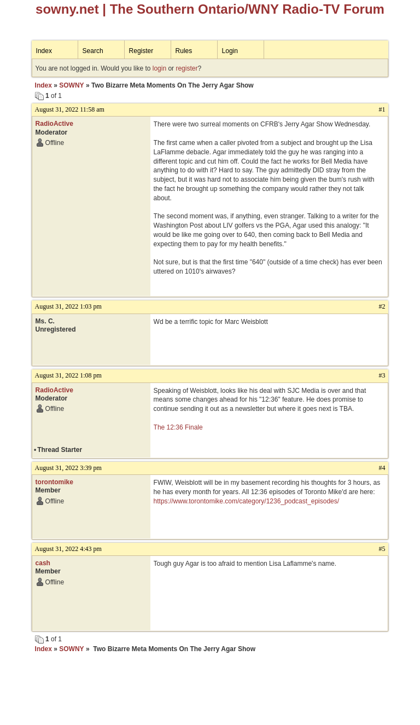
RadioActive (54, 123)
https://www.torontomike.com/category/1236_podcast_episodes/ (247, 501)
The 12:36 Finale (178, 427)
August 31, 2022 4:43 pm (68, 549)
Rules (184, 51)
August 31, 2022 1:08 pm (68, 375)
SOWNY (71, 85)
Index (44, 51)
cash (43, 563)
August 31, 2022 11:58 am (69, 109)
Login (230, 51)
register (186, 68)
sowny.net (67, 9)
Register (141, 51)
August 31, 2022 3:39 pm (68, 468)
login (159, 68)
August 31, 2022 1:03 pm (68, 306)
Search (93, 51)
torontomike (54, 482)
